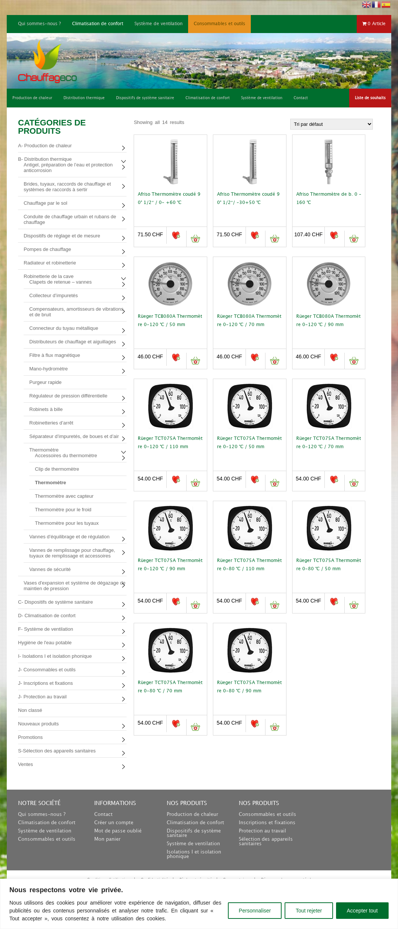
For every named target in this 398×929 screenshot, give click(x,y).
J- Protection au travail (42, 696)
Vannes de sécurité (50, 569)
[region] (199, 904)
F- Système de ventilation (45, 629)
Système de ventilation (158, 24)
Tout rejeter (308, 911)
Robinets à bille (46, 409)
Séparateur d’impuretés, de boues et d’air (74, 436)
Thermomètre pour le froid (63, 509)
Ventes (25, 764)
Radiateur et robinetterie (50, 263)
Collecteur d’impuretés (53, 295)
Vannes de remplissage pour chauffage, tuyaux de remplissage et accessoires (72, 553)
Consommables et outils (219, 24)
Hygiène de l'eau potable (45, 642)
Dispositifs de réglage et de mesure (62, 236)
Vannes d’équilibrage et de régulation (69, 536)
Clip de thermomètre (57, 469)
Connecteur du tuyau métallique (63, 328)
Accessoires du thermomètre (66, 455)
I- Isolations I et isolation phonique (55, 656)
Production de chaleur (192, 814)
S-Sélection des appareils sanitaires (57, 751)
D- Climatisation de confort (46, 615)
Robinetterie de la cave (49, 276)
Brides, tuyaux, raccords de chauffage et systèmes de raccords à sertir (67, 186)
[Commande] (331, 124)
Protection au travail (262, 831)
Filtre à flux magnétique (54, 355)
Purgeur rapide (45, 382)
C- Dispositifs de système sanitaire (55, 602)
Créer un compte (113, 822)
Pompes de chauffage (47, 249)
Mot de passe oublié (118, 831)
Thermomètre (44, 450)
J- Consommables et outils (46, 669)
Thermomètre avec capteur (64, 496)
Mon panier (107, 839)
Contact (103, 814)
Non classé (30, 710)
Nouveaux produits (38, 724)
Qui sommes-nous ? (39, 24)
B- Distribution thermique (45, 159)
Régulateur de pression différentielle (68, 396)
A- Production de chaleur (45, 145)
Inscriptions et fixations (267, 822)
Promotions (30, 737)
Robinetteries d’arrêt (51, 423)
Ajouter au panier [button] (195, 239)
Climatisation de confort (97, 24)
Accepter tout (362, 911)
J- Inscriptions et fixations (45, 683)
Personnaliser (255, 911)
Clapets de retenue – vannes (60, 282)
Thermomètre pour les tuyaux (67, 523)
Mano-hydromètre (48, 369)
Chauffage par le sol (45, 203)
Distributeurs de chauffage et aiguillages (72, 341)
